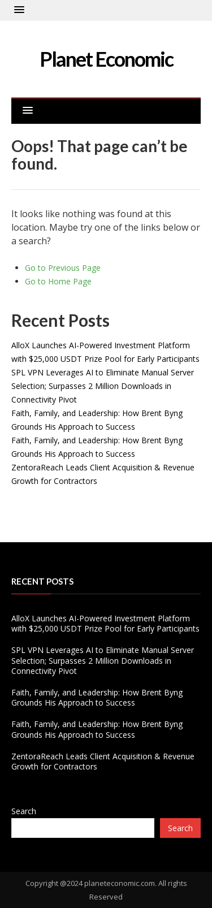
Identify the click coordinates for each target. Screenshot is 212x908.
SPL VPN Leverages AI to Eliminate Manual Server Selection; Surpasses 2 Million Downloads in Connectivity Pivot (102, 386)
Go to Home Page (58, 281)
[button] (19, 10)
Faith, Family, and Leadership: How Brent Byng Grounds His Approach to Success (97, 697)
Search (23, 811)
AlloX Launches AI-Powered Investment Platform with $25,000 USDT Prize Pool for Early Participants (105, 623)
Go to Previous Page (63, 267)
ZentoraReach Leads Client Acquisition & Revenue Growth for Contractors (102, 761)
